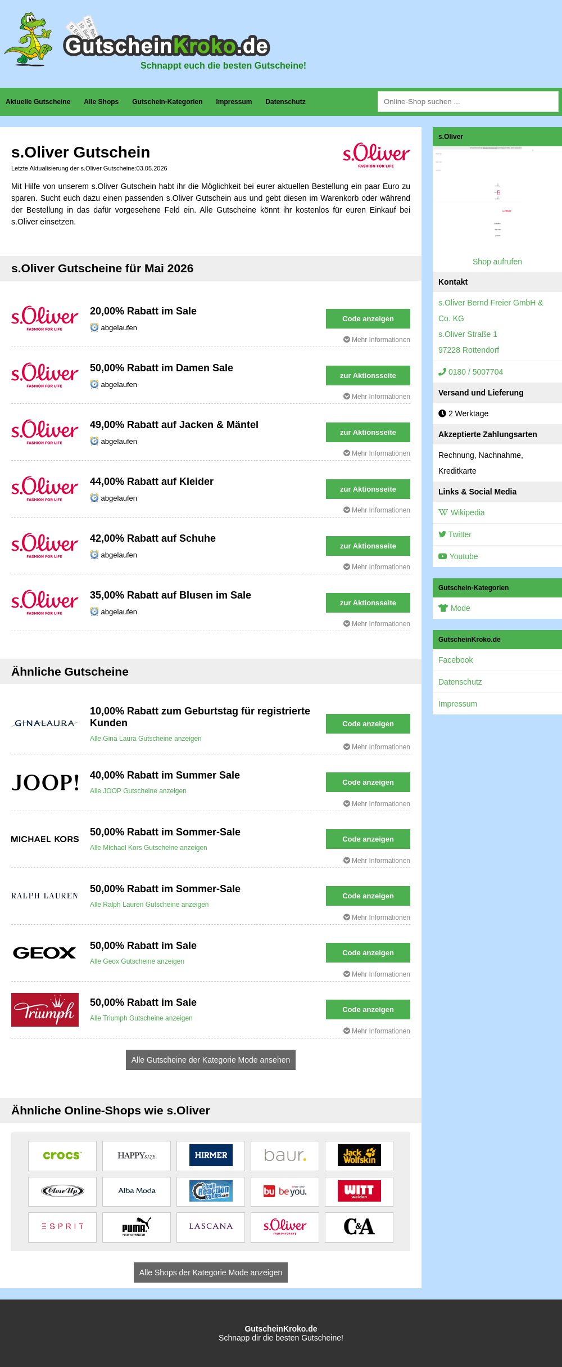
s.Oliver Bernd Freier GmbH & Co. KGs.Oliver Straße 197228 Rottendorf (490, 326)
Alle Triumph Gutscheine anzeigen (141, 1018)
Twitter (455, 534)
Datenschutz (285, 102)
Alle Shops (101, 102)
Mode (454, 608)
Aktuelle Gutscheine (38, 102)
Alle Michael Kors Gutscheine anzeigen (148, 848)
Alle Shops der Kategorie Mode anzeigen (211, 1272)
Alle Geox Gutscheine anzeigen (137, 961)
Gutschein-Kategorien (167, 102)
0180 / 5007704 (470, 371)
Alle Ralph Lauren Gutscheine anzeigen (149, 905)
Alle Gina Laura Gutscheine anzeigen (146, 739)
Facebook (455, 659)
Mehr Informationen (376, 340)
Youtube (458, 556)
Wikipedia (461, 512)
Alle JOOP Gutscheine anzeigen (138, 791)
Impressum (234, 102)
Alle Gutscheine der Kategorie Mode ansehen (211, 1059)
